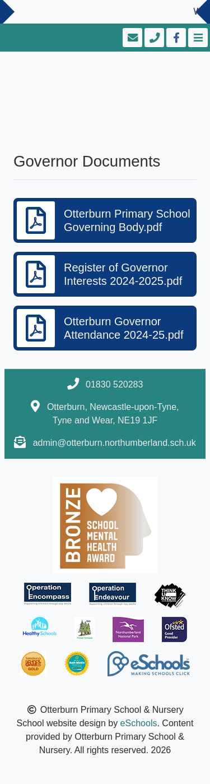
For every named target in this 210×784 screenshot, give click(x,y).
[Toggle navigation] (197, 37)
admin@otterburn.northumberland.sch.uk (114, 443)
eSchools (138, 723)
